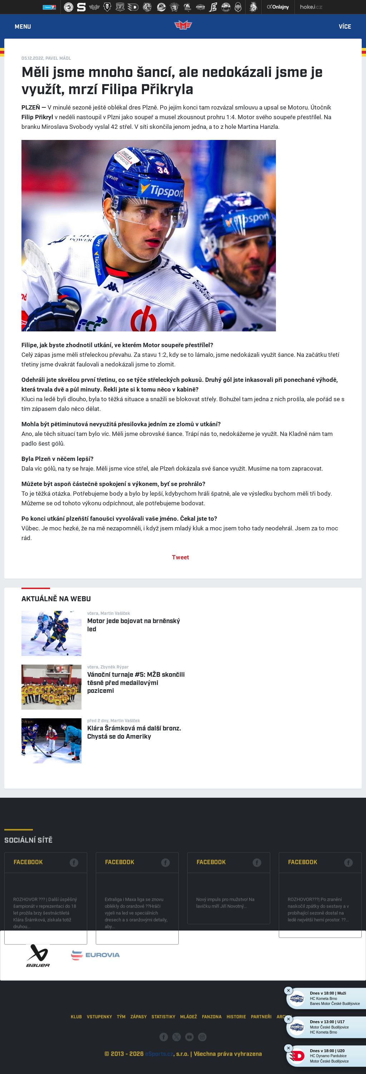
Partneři (261, 1042)
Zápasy (138, 1042)
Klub (76, 1042)
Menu (23, 27)
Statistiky (163, 1042)
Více (345, 27)
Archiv (284, 1042)
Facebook (28, 900)
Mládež (188, 1042)
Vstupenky (99, 1042)
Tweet (180, 557)
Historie (236, 1042)
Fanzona (212, 1042)
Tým (121, 1042)
